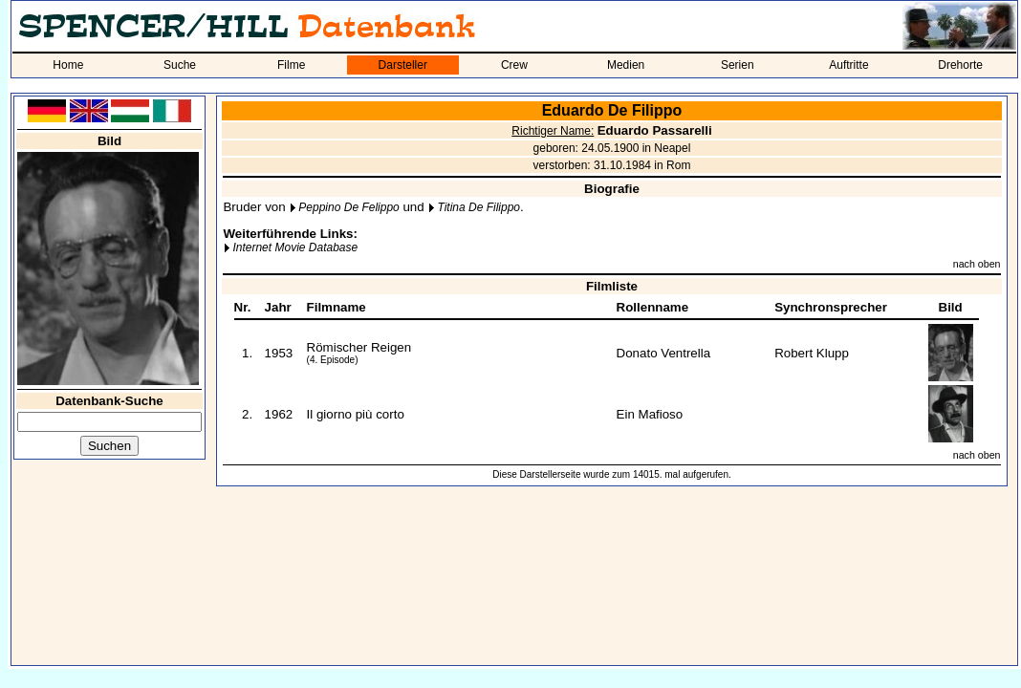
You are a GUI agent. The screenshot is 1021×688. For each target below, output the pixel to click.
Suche (179, 65)
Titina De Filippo (478, 207)
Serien (737, 65)
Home (68, 65)
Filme (291, 65)
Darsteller (403, 65)
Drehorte (960, 65)
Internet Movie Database (295, 247)
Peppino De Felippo (348, 207)
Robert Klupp (811, 353)
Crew (514, 65)
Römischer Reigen (359, 347)
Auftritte (848, 65)
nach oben (977, 263)
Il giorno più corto (355, 414)
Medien (625, 65)
